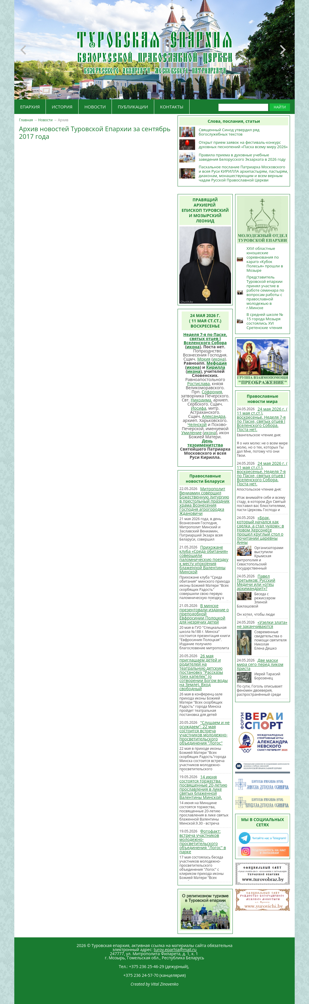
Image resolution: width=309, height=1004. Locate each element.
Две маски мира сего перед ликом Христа (260, 664)
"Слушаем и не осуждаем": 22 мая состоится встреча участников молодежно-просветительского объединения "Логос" (204, 733)
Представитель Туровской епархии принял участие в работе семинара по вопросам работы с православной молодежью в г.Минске (265, 292)
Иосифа (198, 408)
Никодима (201, 400)
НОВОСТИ (95, 107)
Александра (213, 416)
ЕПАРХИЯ (30, 107)
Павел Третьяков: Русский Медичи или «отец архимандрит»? (256, 582)
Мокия (203, 359)
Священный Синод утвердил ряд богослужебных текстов (229, 132)
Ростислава (198, 383)
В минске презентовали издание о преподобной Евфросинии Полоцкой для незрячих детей (204, 614)
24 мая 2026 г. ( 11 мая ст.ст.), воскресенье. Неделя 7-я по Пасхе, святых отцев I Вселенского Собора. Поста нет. (262, 419)
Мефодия (216, 363)
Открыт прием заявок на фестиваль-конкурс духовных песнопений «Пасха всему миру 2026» (243, 144)
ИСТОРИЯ (62, 107)
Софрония (212, 391)
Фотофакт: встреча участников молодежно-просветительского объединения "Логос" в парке (202, 841)
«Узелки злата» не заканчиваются (262, 624)
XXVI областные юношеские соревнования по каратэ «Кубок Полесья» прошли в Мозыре (264, 259)
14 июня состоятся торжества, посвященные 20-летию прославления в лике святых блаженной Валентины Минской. (203, 787)
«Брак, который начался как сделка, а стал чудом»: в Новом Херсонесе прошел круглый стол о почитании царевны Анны (260, 530)
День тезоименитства (205, 443)
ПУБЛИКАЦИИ (133, 107)
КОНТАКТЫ (171, 107)
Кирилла (215, 367)
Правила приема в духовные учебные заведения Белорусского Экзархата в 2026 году (242, 157)
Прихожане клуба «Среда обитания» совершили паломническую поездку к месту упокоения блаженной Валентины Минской (203, 559)
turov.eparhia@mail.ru (175, 949)
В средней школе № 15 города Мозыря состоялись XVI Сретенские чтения (264, 321)
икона (192, 346)
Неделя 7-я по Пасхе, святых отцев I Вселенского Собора (205, 338)
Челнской (197, 424)
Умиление (191, 432)
